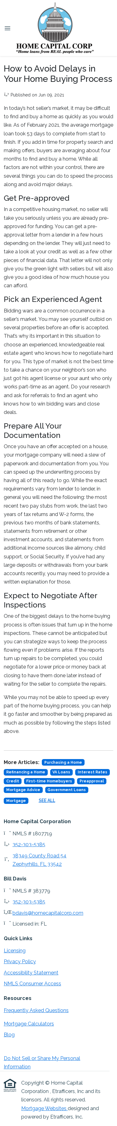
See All (47, 800)
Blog (9, 1035)
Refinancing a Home (25, 772)
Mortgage (16, 801)
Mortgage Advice (23, 790)
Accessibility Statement (31, 973)
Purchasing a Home (63, 762)
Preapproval (92, 781)
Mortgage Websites (44, 1108)
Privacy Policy (20, 961)
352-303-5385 (28, 844)
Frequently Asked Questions (36, 1010)
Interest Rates (92, 772)
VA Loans (61, 772)
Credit (12, 781)
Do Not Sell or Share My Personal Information (42, 1062)
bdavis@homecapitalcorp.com (47, 913)
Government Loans (66, 790)
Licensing (15, 951)
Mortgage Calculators (29, 1024)
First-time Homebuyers (49, 781)
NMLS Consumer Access (32, 984)
